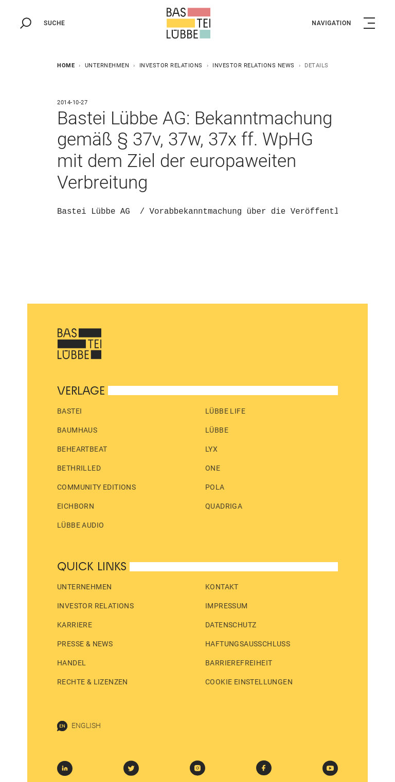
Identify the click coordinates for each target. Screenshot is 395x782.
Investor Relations (171, 65)
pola (215, 487)
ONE (212, 468)
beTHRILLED (79, 468)
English (79, 726)
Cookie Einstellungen (249, 682)
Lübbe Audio (80, 525)
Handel (71, 663)
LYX (211, 449)
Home (66, 65)
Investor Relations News (253, 65)
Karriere (74, 625)
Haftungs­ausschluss (247, 644)
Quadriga (223, 506)
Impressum (226, 606)
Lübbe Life (225, 411)
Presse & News (85, 644)
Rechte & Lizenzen (92, 682)
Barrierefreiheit (238, 663)
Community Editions (96, 487)
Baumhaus (77, 430)
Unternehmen (107, 65)
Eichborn (75, 506)
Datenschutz (230, 625)
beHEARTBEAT (82, 449)
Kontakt (222, 587)
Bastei (69, 411)
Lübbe (216, 430)
